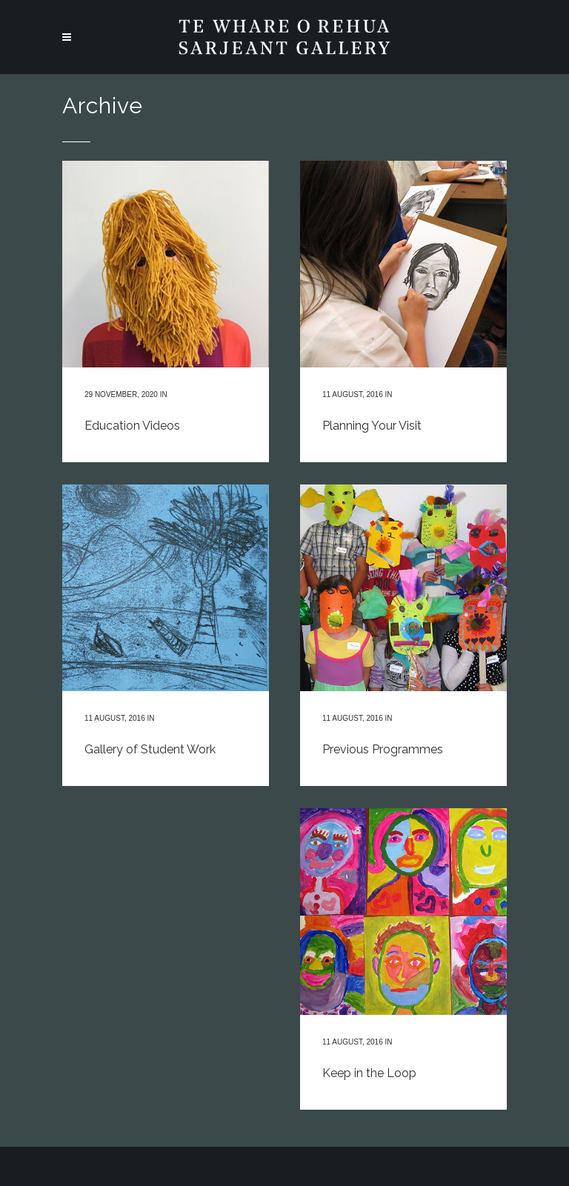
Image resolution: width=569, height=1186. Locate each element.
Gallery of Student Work (150, 749)
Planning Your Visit (372, 426)
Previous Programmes (382, 749)
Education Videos (132, 426)
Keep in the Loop (369, 1073)
